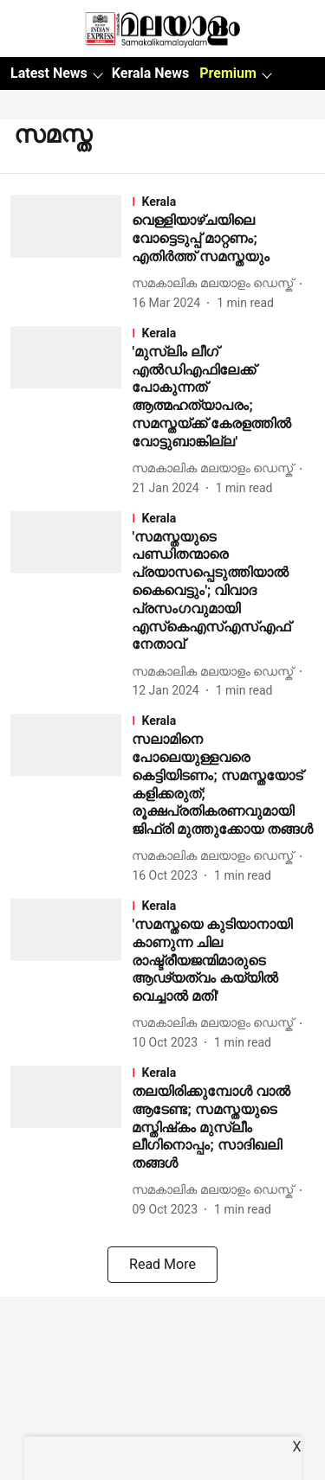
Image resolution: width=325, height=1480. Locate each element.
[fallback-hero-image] (71, 253)
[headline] (223, 239)
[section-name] (223, 201)
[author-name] (216, 283)
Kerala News (150, 73)
